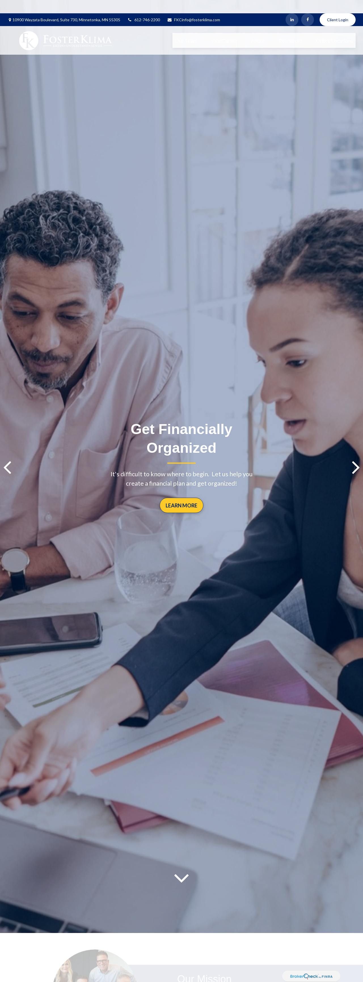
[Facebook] (307, 6)
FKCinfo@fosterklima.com (193, 6)
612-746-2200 (143, 6)
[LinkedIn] (292, 6)
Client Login (337, 6)
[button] (185, 27)
